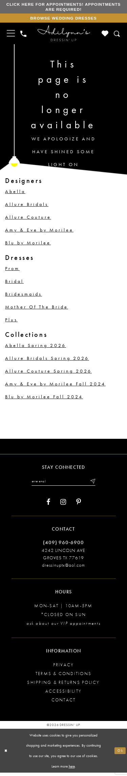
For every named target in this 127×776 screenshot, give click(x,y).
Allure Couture (28, 219)
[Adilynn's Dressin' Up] (64, 35)
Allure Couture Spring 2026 (48, 373)
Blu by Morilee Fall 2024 (44, 399)
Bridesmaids (23, 296)
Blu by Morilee (28, 245)
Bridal (14, 283)
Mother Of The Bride (36, 309)
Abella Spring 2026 (35, 348)
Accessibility (63, 694)
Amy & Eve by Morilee (39, 232)
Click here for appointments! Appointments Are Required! (63, 7)
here (72, 769)
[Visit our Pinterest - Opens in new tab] (78, 505)
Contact (63, 703)
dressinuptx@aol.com (63, 568)
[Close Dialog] (6, 754)
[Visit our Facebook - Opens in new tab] (48, 505)
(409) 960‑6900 (63, 545)
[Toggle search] (117, 36)
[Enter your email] (63, 484)
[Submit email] (95, 484)
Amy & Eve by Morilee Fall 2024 (55, 386)
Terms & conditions (63, 677)
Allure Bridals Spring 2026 (47, 360)
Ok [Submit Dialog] (120, 753)
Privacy (63, 668)
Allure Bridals (26, 207)
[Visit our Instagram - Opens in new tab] (63, 505)
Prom (12, 271)
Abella (15, 194)
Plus (11, 322)
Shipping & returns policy (63, 686)
